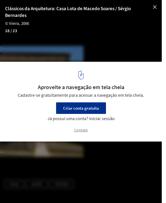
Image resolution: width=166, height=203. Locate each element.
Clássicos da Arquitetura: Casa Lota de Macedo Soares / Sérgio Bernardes (68, 12)
